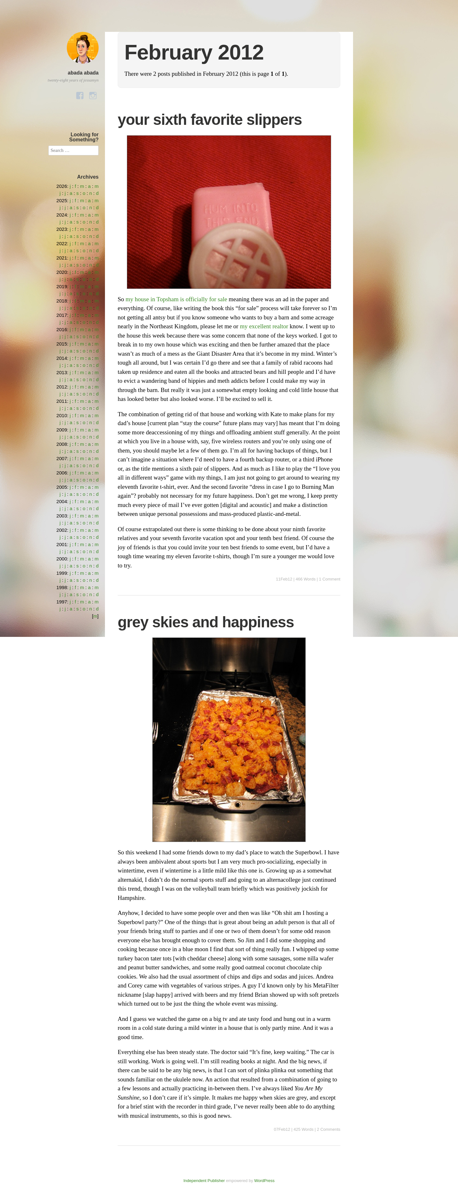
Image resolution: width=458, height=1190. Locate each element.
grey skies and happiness (206, 622)
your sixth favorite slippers (210, 119)
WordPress (264, 1180)
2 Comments (328, 1129)
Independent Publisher (204, 1180)
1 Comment (329, 579)
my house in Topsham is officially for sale (176, 299)
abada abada (83, 72)
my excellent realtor (264, 326)
